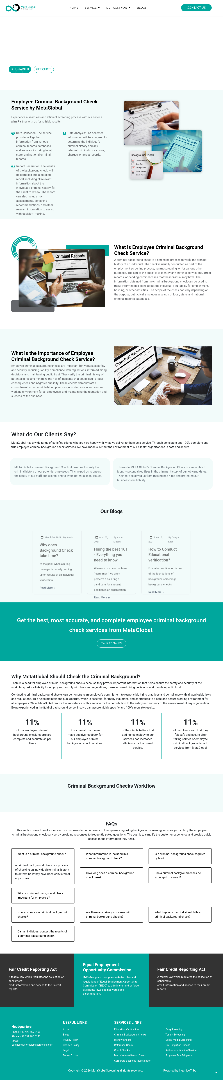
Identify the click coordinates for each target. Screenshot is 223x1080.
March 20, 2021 (50, 545)
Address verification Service (181, 1050)
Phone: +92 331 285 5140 (26, 1036)
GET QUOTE (43, 69)
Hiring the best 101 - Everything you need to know (111, 562)
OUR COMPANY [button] (119, 7)
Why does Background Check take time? (56, 557)
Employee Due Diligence (178, 1055)
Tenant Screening (175, 1034)
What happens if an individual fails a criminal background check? (178, 914)
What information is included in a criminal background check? (107, 856)
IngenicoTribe (187, 1070)
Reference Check (123, 1045)
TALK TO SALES (111, 643)
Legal (66, 1050)
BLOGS (141, 7)
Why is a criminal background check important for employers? (40, 895)
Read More (48, 595)
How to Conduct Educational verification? (162, 562)
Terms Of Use (70, 1055)
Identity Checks (122, 1039)
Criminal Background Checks (130, 1034)
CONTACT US (196, 7)
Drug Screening (174, 1029)
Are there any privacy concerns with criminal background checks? (108, 914)
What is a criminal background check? (41, 854)
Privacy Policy (70, 1039)
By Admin (68, 545)
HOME (73, 7)
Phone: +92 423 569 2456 (26, 1031)
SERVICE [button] (93, 7)
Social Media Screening (178, 1039)
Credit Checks (122, 1050)
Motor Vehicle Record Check (130, 1055)
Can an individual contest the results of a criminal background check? (42, 934)
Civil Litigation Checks (177, 1045)
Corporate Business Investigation (132, 1060)
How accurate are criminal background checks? (42, 914)
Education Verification (126, 1029)
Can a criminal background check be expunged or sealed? (178, 875)
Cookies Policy (71, 1045)
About (66, 1029)
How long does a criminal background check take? (110, 875)
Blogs (66, 1034)
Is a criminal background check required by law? (180, 856)
